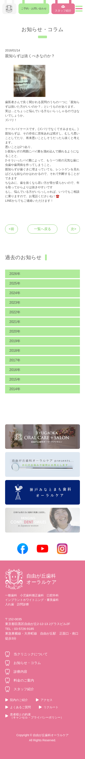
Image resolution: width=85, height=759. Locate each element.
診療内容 (20, 671)
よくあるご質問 (20, 707)
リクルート (51, 707)
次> (73, 229)
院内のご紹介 (19, 700)
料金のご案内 (24, 680)
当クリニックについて (31, 654)
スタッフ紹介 (24, 689)
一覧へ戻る (42, 229)
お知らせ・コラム (27, 663)
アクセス (46, 700)
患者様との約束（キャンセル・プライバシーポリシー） (37, 716)
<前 (11, 229)
